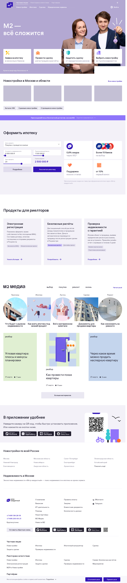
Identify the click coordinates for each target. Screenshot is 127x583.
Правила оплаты (70, 501)
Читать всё (117, 289)
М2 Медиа (39, 520)
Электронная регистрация (17, 565)
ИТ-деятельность (42, 508)
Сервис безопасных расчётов (104, 561)
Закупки (67, 505)
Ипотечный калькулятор (73, 547)
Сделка (95, 547)
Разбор (8, 338)
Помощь (38, 512)
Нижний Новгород (10, 464)
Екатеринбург (69, 464)
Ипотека (38, 547)
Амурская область (41, 467)
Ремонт (76, 288)
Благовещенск (9, 467)
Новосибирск (39, 464)
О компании (40, 501)
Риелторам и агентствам (40, 3)
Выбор (50, 288)
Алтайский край (100, 464)
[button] (46, 579)
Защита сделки (13, 551)
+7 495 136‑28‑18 (14, 517)
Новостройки (12, 547)
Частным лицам (22, 3)
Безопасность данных (72, 512)
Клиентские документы (73, 508)
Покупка (62, 288)
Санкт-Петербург (71, 460)
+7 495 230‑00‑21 (14, 520)
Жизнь (88, 288)
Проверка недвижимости (45, 551)
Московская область (42, 460)
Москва (6, 460)
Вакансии (39, 505)
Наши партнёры (41, 516)
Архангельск (69, 467)
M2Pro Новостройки (15, 569)
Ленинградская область (103, 460)
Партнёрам (56, 3)
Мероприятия (98, 565)
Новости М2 (40, 524)
